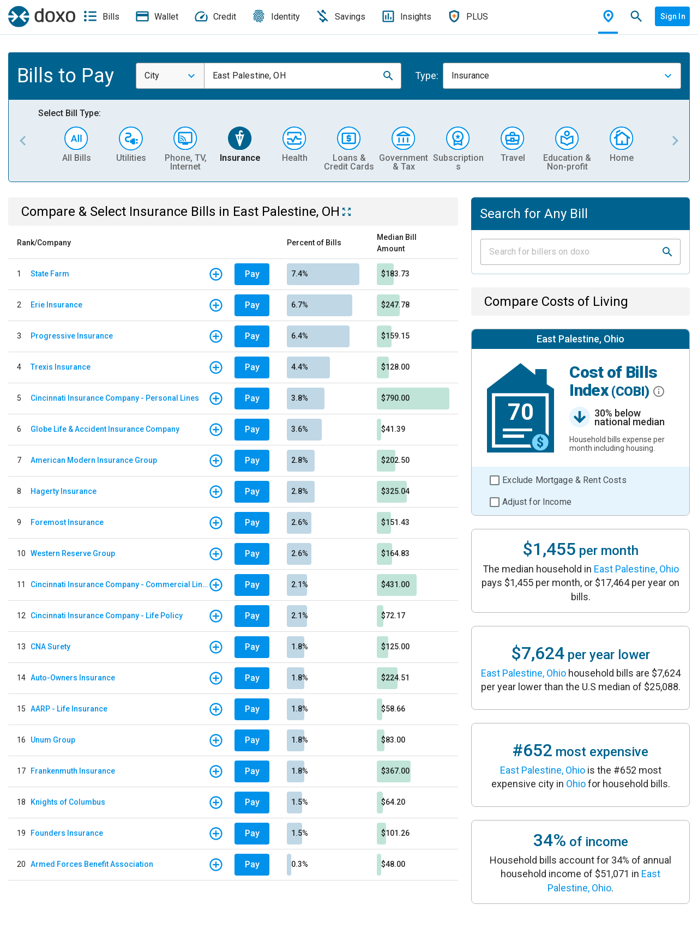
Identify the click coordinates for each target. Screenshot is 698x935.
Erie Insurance (56, 304)
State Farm (50, 273)
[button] (388, 75)
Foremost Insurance (67, 522)
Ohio (576, 783)
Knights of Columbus (68, 802)
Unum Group (53, 739)
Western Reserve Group (73, 553)
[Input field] (570, 252)
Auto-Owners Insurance (73, 677)
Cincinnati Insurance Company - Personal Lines (115, 398)
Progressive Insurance (72, 335)
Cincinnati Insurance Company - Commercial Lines (119, 584)
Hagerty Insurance (64, 491)
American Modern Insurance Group (94, 460)
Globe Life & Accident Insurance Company (105, 429)
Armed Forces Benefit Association (92, 864)
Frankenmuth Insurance (73, 771)
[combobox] (170, 76)
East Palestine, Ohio (636, 569)
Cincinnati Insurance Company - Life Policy (107, 615)
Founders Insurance (67, 833)
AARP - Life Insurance (69, 708)
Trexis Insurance (61, 367)
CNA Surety (50, 646)
